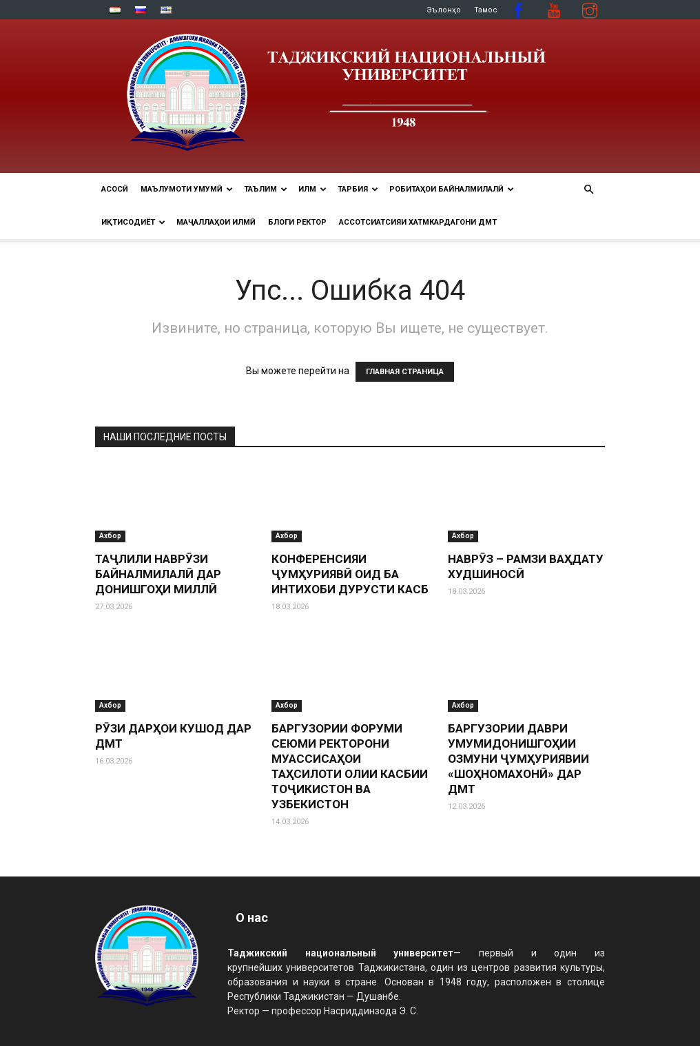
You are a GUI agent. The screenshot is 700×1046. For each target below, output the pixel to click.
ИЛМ (312, 189)
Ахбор (110, 536)
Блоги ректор (297, 222)
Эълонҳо (443, 10)
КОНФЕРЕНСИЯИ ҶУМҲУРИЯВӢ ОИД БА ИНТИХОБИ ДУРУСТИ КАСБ (350, 574)
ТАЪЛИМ (265, 189)
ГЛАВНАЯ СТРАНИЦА (405, 371)
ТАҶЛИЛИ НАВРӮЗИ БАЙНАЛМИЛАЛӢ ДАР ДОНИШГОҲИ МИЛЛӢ (158, 574)
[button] (588, 189)
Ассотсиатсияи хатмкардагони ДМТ (418, 222)
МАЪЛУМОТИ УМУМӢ (187, 189)
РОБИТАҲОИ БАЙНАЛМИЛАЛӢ (451, 189)
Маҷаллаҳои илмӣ (216, 222)
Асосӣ (114, 189)
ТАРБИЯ (358, 189)
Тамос (485, 10)
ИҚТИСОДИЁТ (133, 222)
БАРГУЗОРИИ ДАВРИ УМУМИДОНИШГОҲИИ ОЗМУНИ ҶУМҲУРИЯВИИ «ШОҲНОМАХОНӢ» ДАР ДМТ (518, 758)
